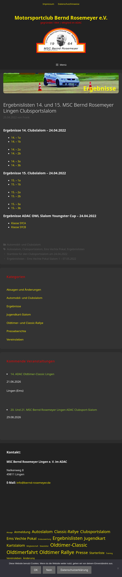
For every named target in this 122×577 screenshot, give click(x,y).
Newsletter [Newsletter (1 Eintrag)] (44, 546)
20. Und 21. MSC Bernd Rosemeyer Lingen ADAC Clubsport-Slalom (54, 410)
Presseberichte (16, 331)
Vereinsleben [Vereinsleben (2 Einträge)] (14, 558)
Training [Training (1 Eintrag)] (109, 553)
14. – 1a (16, 137)
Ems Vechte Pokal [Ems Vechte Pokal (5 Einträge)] (22, 538)
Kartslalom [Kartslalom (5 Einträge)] (16, 545)
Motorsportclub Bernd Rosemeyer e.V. (61, 17)
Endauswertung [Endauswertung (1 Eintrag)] (44, 539)
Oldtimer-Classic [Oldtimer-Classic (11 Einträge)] (68, 545)
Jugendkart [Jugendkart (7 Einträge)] (94, 538)
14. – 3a (16, 161)
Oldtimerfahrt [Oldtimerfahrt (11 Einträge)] (22, 552)
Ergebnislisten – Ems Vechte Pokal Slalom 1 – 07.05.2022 (41, 259)
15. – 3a (16, 204)
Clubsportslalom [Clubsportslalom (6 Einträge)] (95, 531)
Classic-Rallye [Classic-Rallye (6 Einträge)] (66, 531)
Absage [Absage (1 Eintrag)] (10, 532)
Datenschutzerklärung (74, 570)
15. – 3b (16, 208)
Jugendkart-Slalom (19, 314)
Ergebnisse (14, 306)
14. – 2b (16, 153)
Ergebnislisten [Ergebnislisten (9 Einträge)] (68, 538)
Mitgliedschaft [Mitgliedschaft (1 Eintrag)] (32, 546)
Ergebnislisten (76, 249)
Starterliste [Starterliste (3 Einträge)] (97, 553)
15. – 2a (16, 192)
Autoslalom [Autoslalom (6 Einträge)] (42, 531)
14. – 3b (16, 165)
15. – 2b (16, 196)
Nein (49, 570)
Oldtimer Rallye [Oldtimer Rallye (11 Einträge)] (56, 552)
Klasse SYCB (18, 227)
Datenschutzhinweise (68, 3)
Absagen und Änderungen (24, 289)
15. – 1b (16, 184)
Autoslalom (14, 249)
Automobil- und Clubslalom (24, 244)
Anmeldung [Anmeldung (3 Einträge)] (22, 532)
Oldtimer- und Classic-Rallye (25, 323)
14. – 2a (16, 149)
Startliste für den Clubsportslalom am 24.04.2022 (37, 254)
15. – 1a (16, 180)
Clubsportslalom (32, 249)
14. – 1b (16, 141)
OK (36, 570)
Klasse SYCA (18, 223)
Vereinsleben (15, 339)
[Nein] (118, 568)
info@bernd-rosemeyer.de (34, 483)
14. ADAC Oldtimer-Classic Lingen (32, 374)
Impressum (48, 3)
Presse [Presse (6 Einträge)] (82, 552)
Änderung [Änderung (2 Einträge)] (29, 558)
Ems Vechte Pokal (55, 249)
